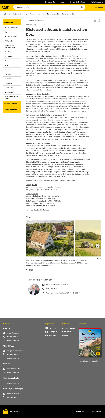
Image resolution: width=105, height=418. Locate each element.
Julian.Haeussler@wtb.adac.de (57, 285)
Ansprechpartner (10, 110)
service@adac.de (13, 394)
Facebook (53, 328)
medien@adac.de (13, 369)
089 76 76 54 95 (12, 337)
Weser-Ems (9, 88)
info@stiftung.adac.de (15, 351)
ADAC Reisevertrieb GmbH (11, 98)
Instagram (53, 332)
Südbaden (8, 79)
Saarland (8, 70)
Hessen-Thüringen (11, 36)
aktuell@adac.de (13, 333)
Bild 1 (31, 270)
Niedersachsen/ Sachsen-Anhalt (10, 46)
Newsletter (66, 332)
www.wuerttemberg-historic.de (37, 210)
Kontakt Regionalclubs (78, 2)
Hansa (7, 32)
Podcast (65, 335)
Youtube (52, 335)
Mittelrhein (8, 41)
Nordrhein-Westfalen (12, 61)
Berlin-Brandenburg (11, 28)
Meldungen (8, 22)
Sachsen (8, 74)
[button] (82, 7)
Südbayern (8, 83)
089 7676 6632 (12, 397)
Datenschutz (80, 411)
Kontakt (62, 2)
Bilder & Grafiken (10, 104)
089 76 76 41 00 (12, 354)
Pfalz (6, 65)
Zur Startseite (5, 13)
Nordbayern (9, 56)
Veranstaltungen (68, 328)
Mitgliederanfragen (96, 2)
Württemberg (35, 14)
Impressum (96, 411)
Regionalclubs (18, 14)
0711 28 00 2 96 (51, 289)
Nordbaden (8, 52)
